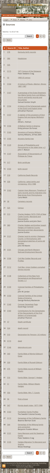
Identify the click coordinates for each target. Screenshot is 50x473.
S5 (8, 77)
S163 (9, 412)
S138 (9, 276)
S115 (9, 71)
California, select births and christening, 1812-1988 (29, 182)
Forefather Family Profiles (28, 412)
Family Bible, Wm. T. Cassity (29, 393)
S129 (9, 145)
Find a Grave (23, 399)
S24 (8, 328)
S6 (8, 399)
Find (14, 20)
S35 (8, 65)
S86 (8, 58)
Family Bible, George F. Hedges (30, 377)
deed (20, 341)
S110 (9, 341)
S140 (9, 304)
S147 (9, 154)
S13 (8, 214)
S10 (8, 334)
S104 (9, 84)
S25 (8, 208)
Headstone (22, 58)
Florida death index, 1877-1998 (30, 405)
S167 (9, 93)
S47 (8, 405)
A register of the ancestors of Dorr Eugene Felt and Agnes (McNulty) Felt (31, 117)
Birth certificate (24, 162)
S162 (9, 190)
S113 (9, 418)
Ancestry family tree (26, 139)
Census (21, 208)
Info (30, 20)
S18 (8, 175)
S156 (9, 126)
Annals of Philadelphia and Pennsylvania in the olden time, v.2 (31, 146)
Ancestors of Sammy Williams (29, 132)
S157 (9, 115)
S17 (8, 162)
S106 (9, 258)
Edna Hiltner (29, 467)
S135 (9, 442)
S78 (8, 52)
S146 (9, 347)
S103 (9, 169)
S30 (8, 362)
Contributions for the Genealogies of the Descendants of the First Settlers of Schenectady (31, 313)
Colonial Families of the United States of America (30, 297)
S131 (9, 433)
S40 (8, 354)
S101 (9, 250)
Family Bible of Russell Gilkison (30, 362)
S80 (8, 225)
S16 (8, 377)
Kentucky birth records (27, 52)
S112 (9, 267)
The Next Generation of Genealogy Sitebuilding (31, 463)
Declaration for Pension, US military (32, 334)
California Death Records (28, 175)
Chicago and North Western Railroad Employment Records (30, 251)
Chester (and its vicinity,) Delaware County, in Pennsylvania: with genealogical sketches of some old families (31, 240)
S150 (9, 296)
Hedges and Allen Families (25, 5)
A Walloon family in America (29, 126)
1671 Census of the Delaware (29, 71)
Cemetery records (25, 201)
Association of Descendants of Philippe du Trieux (30, 155)
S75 (8, 369)
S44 (8, 424)
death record (23, 328)
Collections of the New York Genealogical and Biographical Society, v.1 (30, 278)
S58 (8, 181)
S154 (9, 106)
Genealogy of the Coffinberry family (32, 418)
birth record (22, 169)
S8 (8, 201)
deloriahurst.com (25, 347)
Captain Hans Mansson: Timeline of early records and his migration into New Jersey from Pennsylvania (32, 192)
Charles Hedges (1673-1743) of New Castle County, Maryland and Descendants (32, 216)
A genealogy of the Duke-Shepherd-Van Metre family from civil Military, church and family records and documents (32, 96)
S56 (8, 393)
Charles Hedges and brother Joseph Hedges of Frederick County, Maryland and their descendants (32, 227)
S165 (9, 132)
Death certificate (24, 322)
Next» (9, 40)
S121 (9, 236)
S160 (9, 311)
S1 (8, 384)
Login (6, 20)
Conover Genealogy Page (28, 304)
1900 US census (24, 77)
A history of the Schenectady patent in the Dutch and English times (32, 107)
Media (22, 20)
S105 (9, 139)
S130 (9, 287)
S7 (8, 322)
